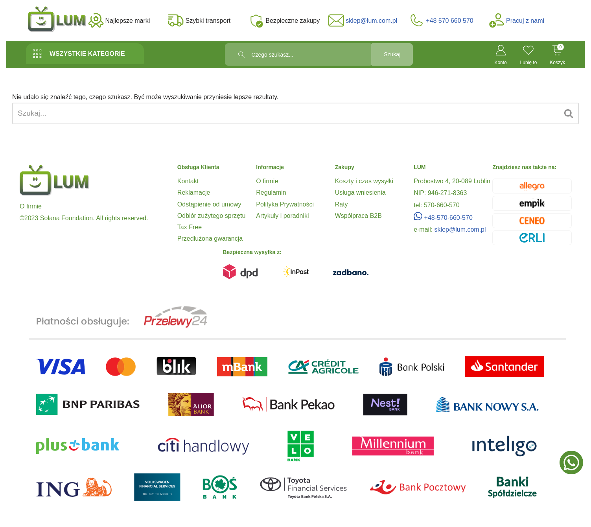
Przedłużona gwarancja (210, 238)
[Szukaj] (285, 113)
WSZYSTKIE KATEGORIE (78, 53)
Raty (341, 204)
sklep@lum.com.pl (460, 229)
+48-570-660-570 (443, 217)
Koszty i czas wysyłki (364, 181)
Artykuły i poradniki (282, 215)
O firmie (267, 181)
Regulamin (271, 192)
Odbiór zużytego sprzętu (211, 215)
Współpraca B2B (358, 215)
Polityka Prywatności (285, 204)
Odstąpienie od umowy (209, 204)
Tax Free (189, 227)
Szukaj (385, 55)
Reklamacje (193, 192)
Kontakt (188, 181)
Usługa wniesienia (360, 192)
